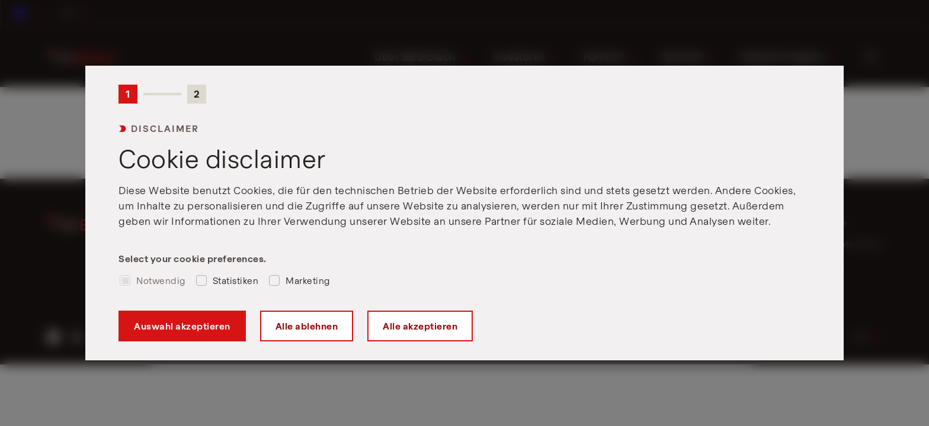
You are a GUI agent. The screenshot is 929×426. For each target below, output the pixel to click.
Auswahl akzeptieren (182, 326)
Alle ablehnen (307, 326)
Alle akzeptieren (420, 326)
